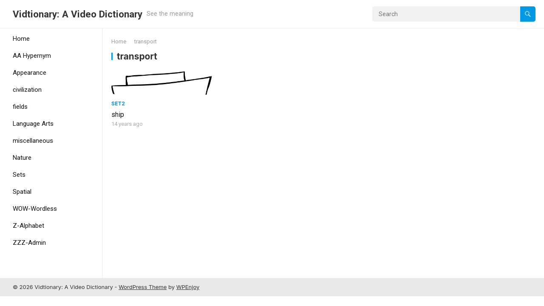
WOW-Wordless (35, 208)
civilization (27, 90)
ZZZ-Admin (29, 242)
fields (20, 106)
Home (21, 38)
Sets (19, 174)
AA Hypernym (32, 56)
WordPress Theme (143, 286)
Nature (22, 158)
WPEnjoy (188, 286)
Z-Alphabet (28, 226)
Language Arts (33, 124)
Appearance (29, 72)
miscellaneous (33, 140)
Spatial (22, 192)
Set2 (118, 103)
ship (117, 114)
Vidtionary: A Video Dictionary (77, 14)
